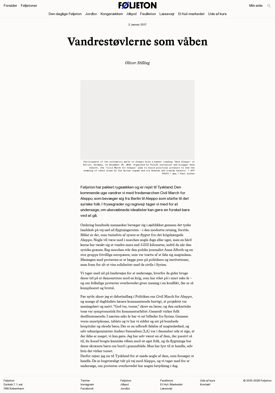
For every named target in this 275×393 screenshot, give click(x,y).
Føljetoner (29, 5)
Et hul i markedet (191, 14)
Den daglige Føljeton (65, 14)
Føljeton (125, 381)
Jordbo (91, 14)
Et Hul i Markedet (171, 384)
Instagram (87, 384)
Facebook (87, 389)
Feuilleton (148, 14)
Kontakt (205, 384)
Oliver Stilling (137, 62)
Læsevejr (167, 14)
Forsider (10, 5)
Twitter (85, 381)
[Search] (269, 6)
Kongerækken (111, 14)
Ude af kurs (217, 14)
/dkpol (131, 14)
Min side (256, 5)
